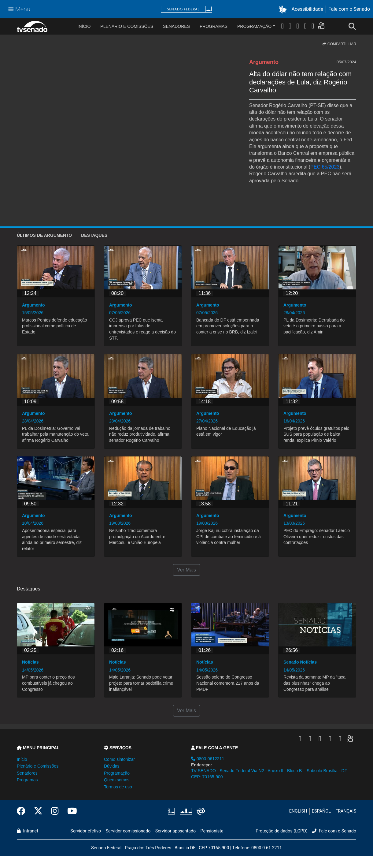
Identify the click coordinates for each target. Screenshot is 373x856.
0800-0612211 (207, 758)
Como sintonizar (119, 759)
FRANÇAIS (345, 811)
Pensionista (212, 831)
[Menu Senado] (19, 9)
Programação (254, 26)
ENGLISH (298, 811)
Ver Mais (186, 569)
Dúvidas (112, 766)
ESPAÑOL (321, 811)
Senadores (176, 26)
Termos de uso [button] (118, 786)
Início (22, 759)
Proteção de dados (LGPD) (282, 831)
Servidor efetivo (85, 831)
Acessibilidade (307, 9)
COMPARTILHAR (339, 44)
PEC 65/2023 (324, 166)
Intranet (27, 831)
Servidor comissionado (128, 831)
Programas (213, 26)
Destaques (94, 235)
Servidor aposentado (175, 831)
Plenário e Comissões (126, 26)
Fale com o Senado (349, 9)
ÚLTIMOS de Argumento (44, 235)
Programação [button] (117, 773)
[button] (284, 9)
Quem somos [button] (116, 779)
